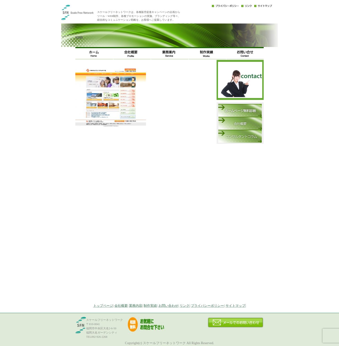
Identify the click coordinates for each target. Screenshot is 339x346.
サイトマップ (263, 6)
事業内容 (169, 53)
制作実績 (207, 53)
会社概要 (132, 53)
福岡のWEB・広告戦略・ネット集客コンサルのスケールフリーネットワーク (84, 14)
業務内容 (135, 305)
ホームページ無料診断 (240, 110)
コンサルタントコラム (240, 136)
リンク (246, 6)
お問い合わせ (245, 53)
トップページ (103, 305)
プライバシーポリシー (225, 6)
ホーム (94, 53)
